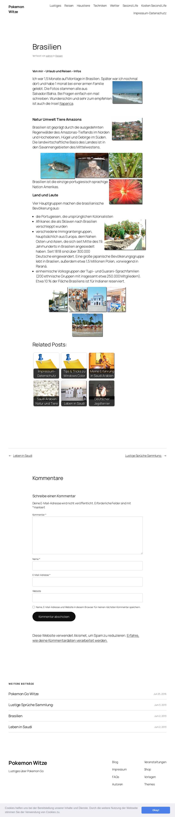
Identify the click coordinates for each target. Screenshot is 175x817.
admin (49, 55)
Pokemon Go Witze (24, 694)
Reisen (59, 55)
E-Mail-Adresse (41, 575)
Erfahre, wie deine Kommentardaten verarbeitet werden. (85, 638)
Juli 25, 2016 (160, 693)
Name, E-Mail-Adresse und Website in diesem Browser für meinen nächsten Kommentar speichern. (88, 607)
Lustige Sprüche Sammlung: (143, 455)
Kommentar (39, 514)
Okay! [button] (155, 810)
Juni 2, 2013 (160, 716)
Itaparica (66, 103)
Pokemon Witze (16, 9)
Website (36, 591)
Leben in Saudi (22, 455)
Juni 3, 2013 (160, 704)
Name (36, 559)
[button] (61, 812)
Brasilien (15, 716)
